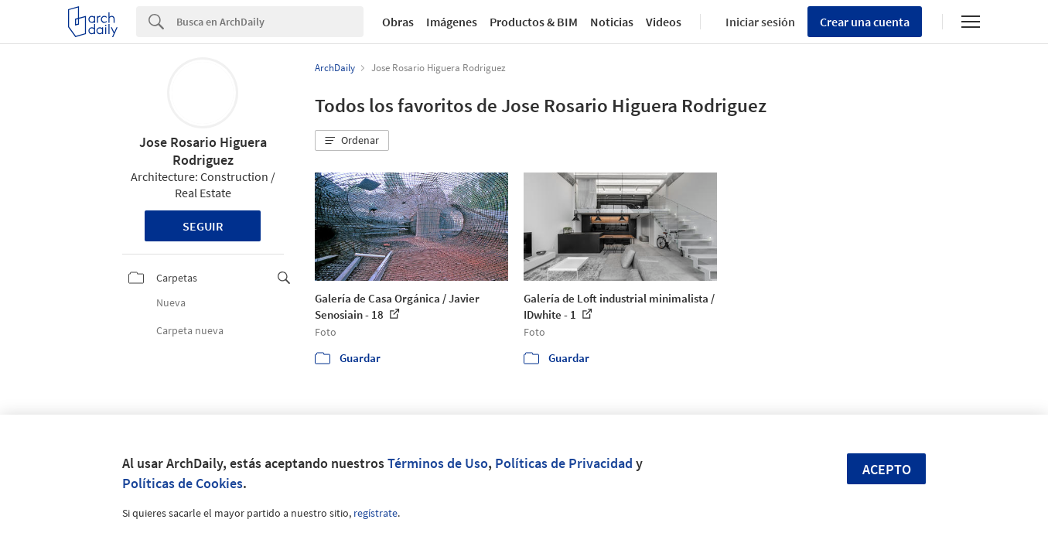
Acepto (886, 469)
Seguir (203, 226)
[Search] (270, 21)
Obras (398, 21)
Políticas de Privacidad (564, 463)
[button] (352, 141)
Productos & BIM (534, 21)
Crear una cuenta (865, 21)
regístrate (375, 513)
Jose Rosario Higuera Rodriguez (203, 151)
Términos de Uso (437, 463)
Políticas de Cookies (182, 483)
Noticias (611, 21)
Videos (663, 21)
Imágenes (451, 21)
